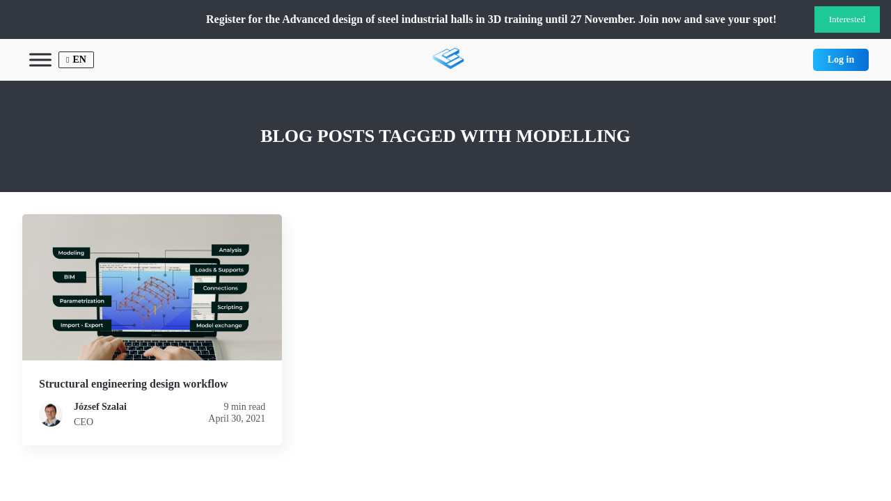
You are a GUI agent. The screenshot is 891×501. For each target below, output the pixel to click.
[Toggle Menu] (40, 59)
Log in (841, 59)
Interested (847, 19)
